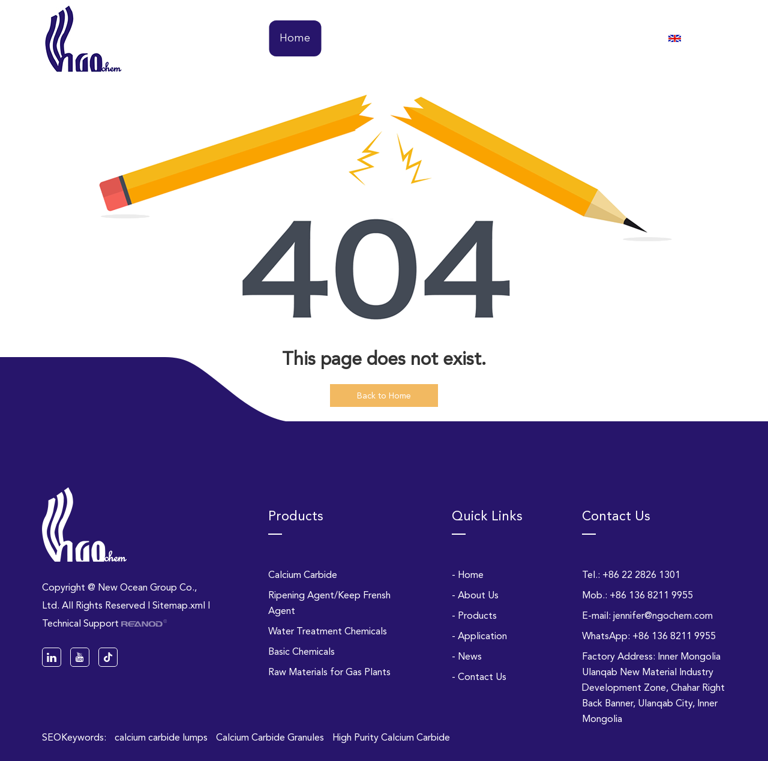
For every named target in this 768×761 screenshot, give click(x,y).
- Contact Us (479, 676)
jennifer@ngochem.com (663, 615)
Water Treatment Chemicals (327, 631)
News (547, 38)
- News (467, 656)
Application (486, 38)
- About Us (475, 595)
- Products (474, 615)
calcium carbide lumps (162, 737)
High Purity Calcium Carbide (391, 737)
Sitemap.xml (178, 605)
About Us (352, 38)
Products (416, 38)
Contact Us (607, 38)
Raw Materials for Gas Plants (329, 672)
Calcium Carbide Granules (271, 737)
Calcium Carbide (302, 574)
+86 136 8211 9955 (674, 636)
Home (295, 38)
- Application (479, 636)
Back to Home (384, 395)
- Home (468, 574)
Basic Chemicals (301, 651)
